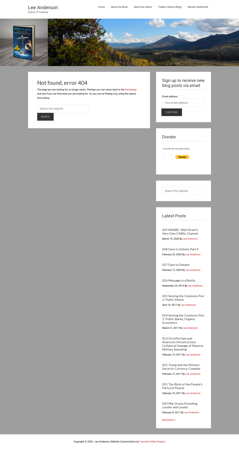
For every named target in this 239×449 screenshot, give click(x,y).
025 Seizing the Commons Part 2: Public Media (183, 297)
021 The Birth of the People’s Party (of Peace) (182, 386)
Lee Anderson (43, 7)
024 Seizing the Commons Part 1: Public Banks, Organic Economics (183, 318)
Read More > (169, 419)
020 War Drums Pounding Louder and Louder (179, 405)
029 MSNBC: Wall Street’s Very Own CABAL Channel (180, 231)
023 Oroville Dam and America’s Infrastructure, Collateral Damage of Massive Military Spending (182, 343)
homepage (131, 89)
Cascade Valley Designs (152, 441)
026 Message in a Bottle (178, 280)
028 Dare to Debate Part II (180, 249)
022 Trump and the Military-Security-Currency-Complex (181, 366)
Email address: (170, 96)
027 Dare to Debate (175, 264)
